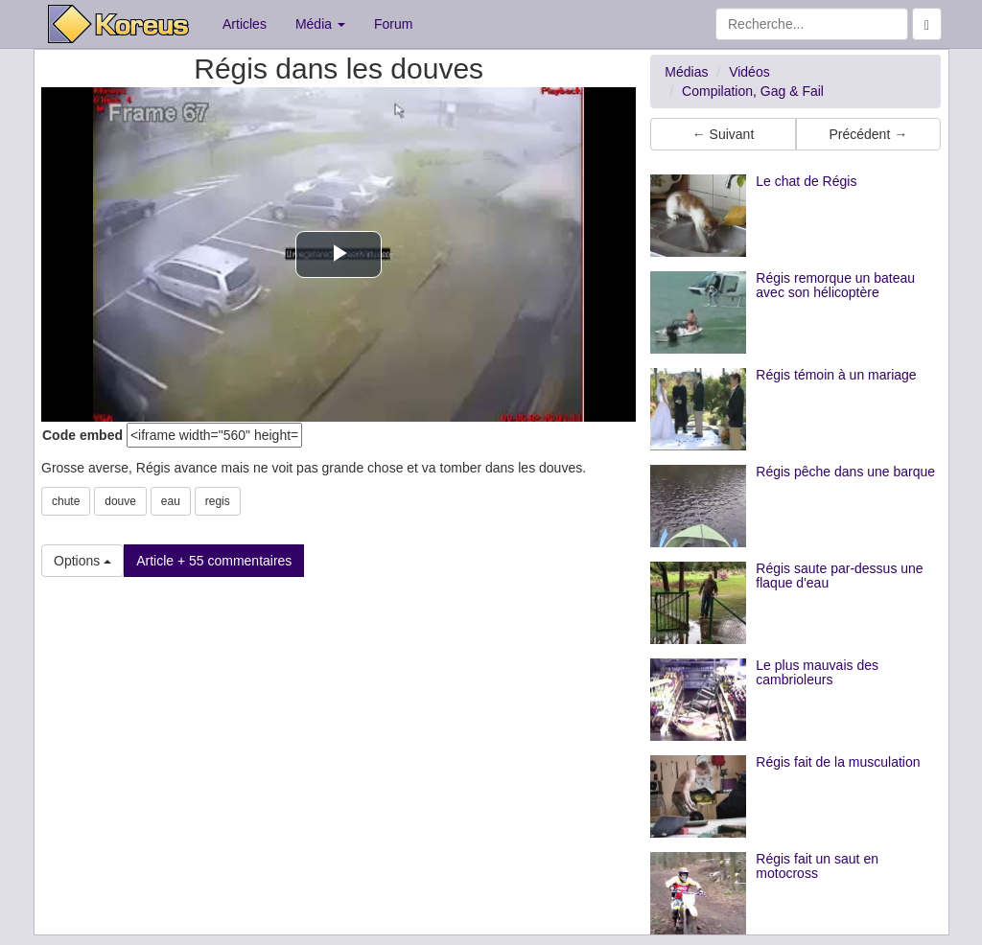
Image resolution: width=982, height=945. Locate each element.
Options (82, 560)
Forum (393, 24)
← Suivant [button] (723, 134)
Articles (244, 24)
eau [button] (170, 501)
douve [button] (120, 501)
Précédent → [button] (868, 134)
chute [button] (66, 501)
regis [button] (217, 501)
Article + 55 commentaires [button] (214, 560)
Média (320, 24)
